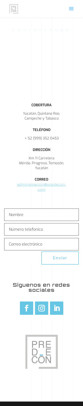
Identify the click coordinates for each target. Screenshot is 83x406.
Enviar (60, 258)
